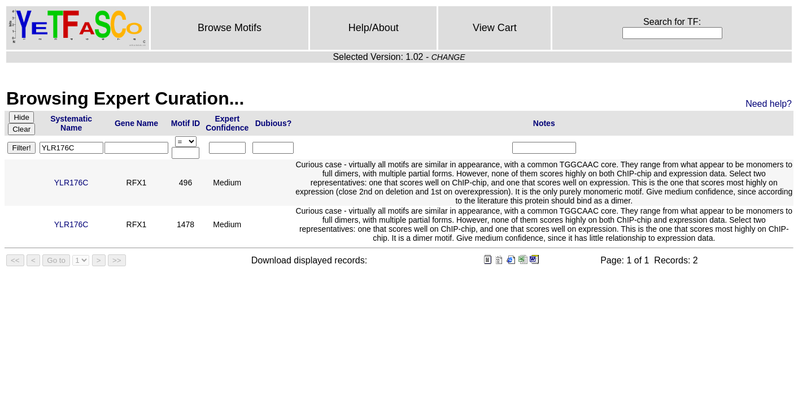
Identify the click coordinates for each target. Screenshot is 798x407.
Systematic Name (71, 123)
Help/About (373, 27)
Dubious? (273, 123)
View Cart (495, 27)
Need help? (768, 104)
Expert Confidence (227, 123)
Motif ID (185, 123)
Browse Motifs (229, 27)
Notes (544, 123)
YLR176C (71, 182)
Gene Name (136, 123)
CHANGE (448, 57)
